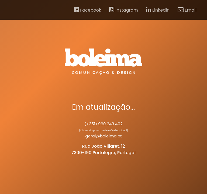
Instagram (123, 10)
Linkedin (158, 10)
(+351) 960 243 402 (103, 124)
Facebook (87, 10)
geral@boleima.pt (103, 136)
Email (187, 10)
